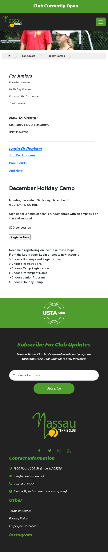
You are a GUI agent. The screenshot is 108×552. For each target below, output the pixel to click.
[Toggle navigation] (101, 22)
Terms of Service (20, 510)
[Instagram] (59, 450)
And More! (16, 170)
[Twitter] (50, 450)
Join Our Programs (22, 155)
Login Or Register (25, 149)
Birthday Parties (20, 89)
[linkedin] (69, 450)
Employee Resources (23, 526)
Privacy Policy (18, 518)
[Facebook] (39, 450)
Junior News (17, 103)
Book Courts (17, 163)
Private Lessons (19, 82)
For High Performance (24, 96)
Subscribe (54, 388)
